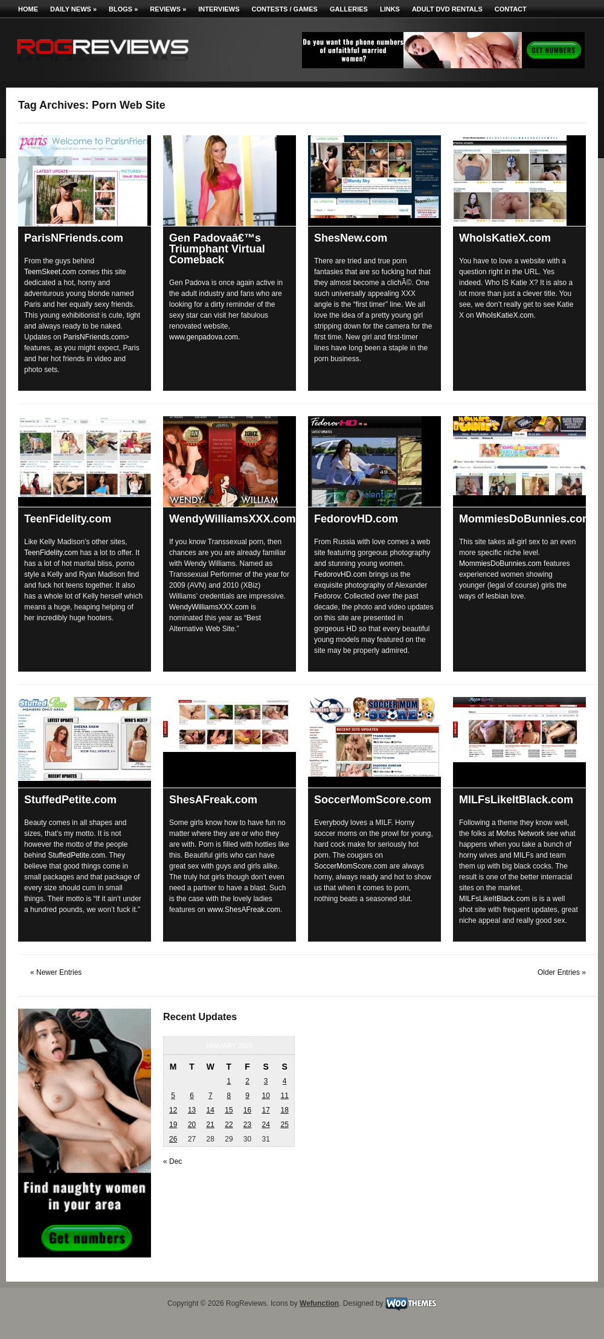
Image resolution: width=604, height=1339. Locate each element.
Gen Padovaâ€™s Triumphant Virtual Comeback (217, 249)
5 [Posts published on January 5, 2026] (173, 1095)
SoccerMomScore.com (372, 800)
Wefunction (319, 1303)
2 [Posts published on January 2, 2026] (247, 1081)
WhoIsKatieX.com (505, 238)
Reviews (168, 9)
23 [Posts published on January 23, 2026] (247, 1124)
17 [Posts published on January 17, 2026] (265, 1110)
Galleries (349, 9)
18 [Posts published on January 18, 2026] (284, 1110)
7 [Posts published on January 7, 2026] (210, 1095)
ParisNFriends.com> (96, 337)
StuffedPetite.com (70, 800)
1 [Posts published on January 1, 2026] (229, 1081)
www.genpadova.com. (204, 337)
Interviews (218, 9)
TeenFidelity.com (67, 519)
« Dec (172, 1161)
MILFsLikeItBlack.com (516, 800)
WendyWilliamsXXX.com (232, 519)
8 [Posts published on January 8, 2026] (229, 1095)
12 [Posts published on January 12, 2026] (173, 1110)
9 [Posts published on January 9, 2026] (247, 1095)
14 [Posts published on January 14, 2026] (210, 1110)
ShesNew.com (350, 238)
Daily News (73, 9)
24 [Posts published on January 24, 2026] (265, 1124)
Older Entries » (562, 972)
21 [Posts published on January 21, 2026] (210, 1124)
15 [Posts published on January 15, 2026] (229, 1110)
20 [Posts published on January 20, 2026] (192, 1124)
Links (390, 9)
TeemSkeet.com (50, 272)
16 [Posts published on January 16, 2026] (247, 1110)
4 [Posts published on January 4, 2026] (285, 1081)
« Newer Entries (56, 972)
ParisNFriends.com (73, 238)
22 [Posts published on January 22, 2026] (229, 1124)
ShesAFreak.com (213, 800)
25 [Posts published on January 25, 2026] (284, 1124)
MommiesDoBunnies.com (525, 519)
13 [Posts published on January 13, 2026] (192, 1110)
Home (28, 9)
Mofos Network (520, 833)
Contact (511, 9)
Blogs (123, 9)
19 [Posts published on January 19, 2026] (173, 1124)
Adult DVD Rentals (447, 9)
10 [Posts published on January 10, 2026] (265, 1095)
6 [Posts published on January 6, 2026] (192, 1095)
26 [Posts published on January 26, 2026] (173, 1139)
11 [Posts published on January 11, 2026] (284, 1095)
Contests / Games (285, 9)
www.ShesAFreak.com (243, 909)
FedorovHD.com (356, 519)
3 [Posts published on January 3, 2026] (266, 1081)
